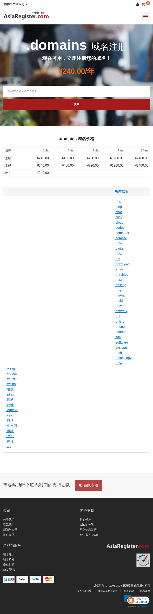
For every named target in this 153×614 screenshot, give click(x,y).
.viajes (11, 368)
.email (119, 269)
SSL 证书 (9, 569)
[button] (15, 4)
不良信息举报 (88, 529)
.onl (117, 316)
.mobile (120, 300)
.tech (118, 353)
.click (118, 217)
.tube (118, 363)
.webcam (12, 373)
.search (120, 332)
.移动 (10, 405)
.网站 (10, 399)
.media (120, 295)
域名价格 (8, 559)
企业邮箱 (8, 564)
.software (121, 342)
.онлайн (12, 410)
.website (12, 379)
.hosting (120, 285)
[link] (137, 601)
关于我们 (8, 519)
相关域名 (121, 191)
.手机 (10, 436)
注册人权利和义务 (108, 590)
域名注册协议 (84, 590)
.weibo (11, 384)
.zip (8, 446)
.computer (122, 233)
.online (119, 321)
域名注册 (8, 554)
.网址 (10, 441)
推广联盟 (8, 534)
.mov (118, 306)
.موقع (10, 394)
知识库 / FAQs (89, 534)
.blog (118, 207)
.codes (119, 227)
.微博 (10, 420)
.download (122, 264)
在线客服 (88, 485)
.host (118, 279)
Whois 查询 (87, 524)
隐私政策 (145, 590)
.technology (123, 358)
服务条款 (129, 590)
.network (121, 311)
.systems (121, 347)
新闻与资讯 (10, 529)
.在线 (10, 389)
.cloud (119, 222)
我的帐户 (85, 519)
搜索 (76, 104)
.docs (119, 253)
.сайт (10, 415)
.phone (120, 326)
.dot (117, 259)
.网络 (10, 431)
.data (118, 243)
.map (118, 290)
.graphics (121, 274)
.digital (119, 248)
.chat (118, 212)
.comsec (121, 238)
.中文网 (11, 425)
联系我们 (8, 524)
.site (118, 337)
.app (118, 201)
